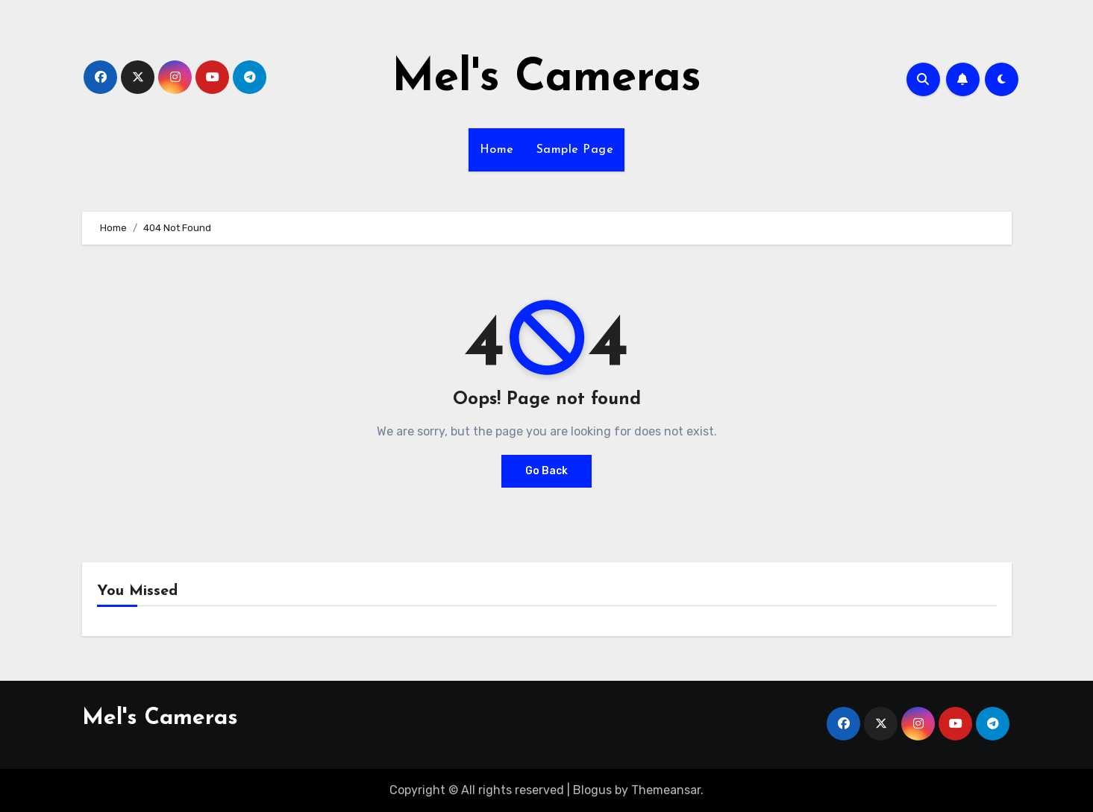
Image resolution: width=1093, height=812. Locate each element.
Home (497, 150)
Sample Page (575, 150)
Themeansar (666, 790)
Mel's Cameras (546, 79)
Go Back (546, 471)
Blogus (592, 790)
